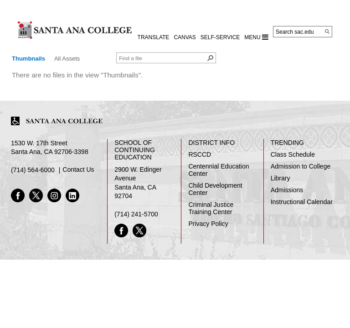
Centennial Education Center (218, 170)
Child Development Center (215, 189)
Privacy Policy (208, 223)
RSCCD (199, 154)
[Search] (327, 31)
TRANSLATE (154, 37)
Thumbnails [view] (28, 58)
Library (280, 178)
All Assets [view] (67, 58)
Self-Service (220, 37)
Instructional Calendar (302, 201)
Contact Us (78, 169)
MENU (256, 37)
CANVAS (185, 37)
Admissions (287, 190)
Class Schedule (293, 154)
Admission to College (301, 166)
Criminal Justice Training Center (210, 208)
